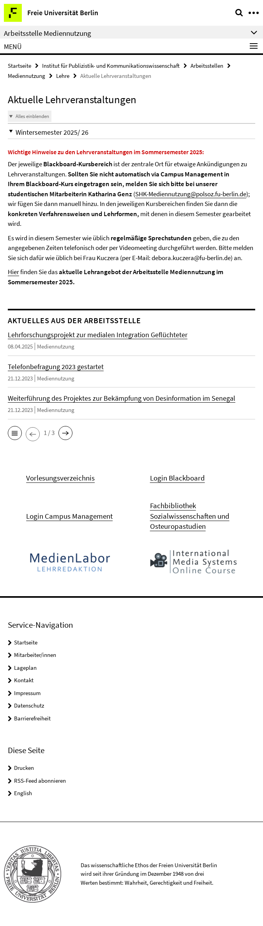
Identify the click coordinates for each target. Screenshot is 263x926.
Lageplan (25, 667)
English (23, 793)
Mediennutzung (26, 75)
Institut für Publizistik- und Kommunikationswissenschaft (111, 65)
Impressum (27, 693)
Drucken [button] (24, 767)
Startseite (19, 65)
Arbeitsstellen (207, 65)
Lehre (62, 75)
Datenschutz (29, 705)
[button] (131, 132)
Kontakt (24, 680)
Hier (13, 272)
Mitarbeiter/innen (35, 654)
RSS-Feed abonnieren (40, 780)
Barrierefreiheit (32, 718)
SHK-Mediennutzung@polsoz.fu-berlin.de (190, 194)
